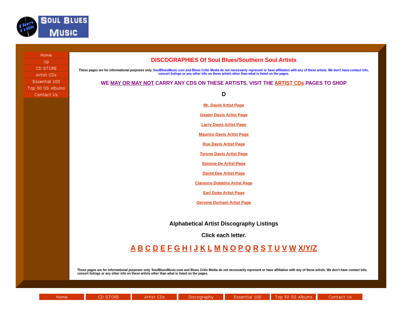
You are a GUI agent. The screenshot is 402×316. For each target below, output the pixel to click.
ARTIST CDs (289, 83)
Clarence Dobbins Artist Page (223, 183)
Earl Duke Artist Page (224, 192)
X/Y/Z (307, 248)
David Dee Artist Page (224, 173)
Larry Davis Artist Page (223, 124)
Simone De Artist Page (224, 163)
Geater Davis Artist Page (223, 114)
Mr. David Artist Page (224, 105)
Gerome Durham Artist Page (224, 202)
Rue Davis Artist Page (224, 144)
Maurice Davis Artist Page (224, 134)
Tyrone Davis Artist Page (223, 153)
